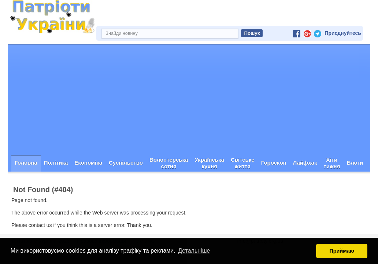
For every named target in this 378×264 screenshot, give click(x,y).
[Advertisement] (189, 99)
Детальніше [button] (194, 250)
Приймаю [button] (341, 251)
